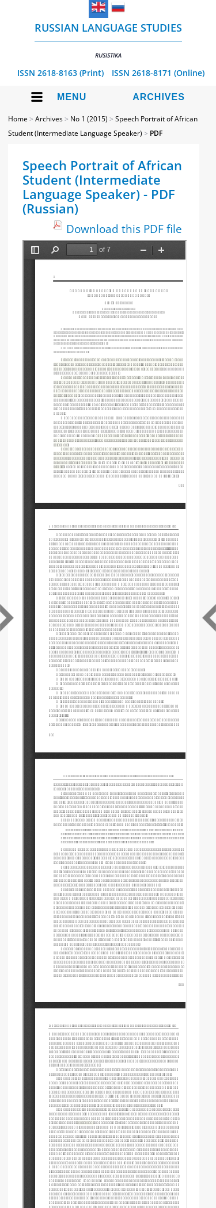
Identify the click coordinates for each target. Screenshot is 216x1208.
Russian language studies (108, 40)
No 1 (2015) (89, 119)
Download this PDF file (124, 228)
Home (18, 119)
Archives (158, 97)
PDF (156, 133)
